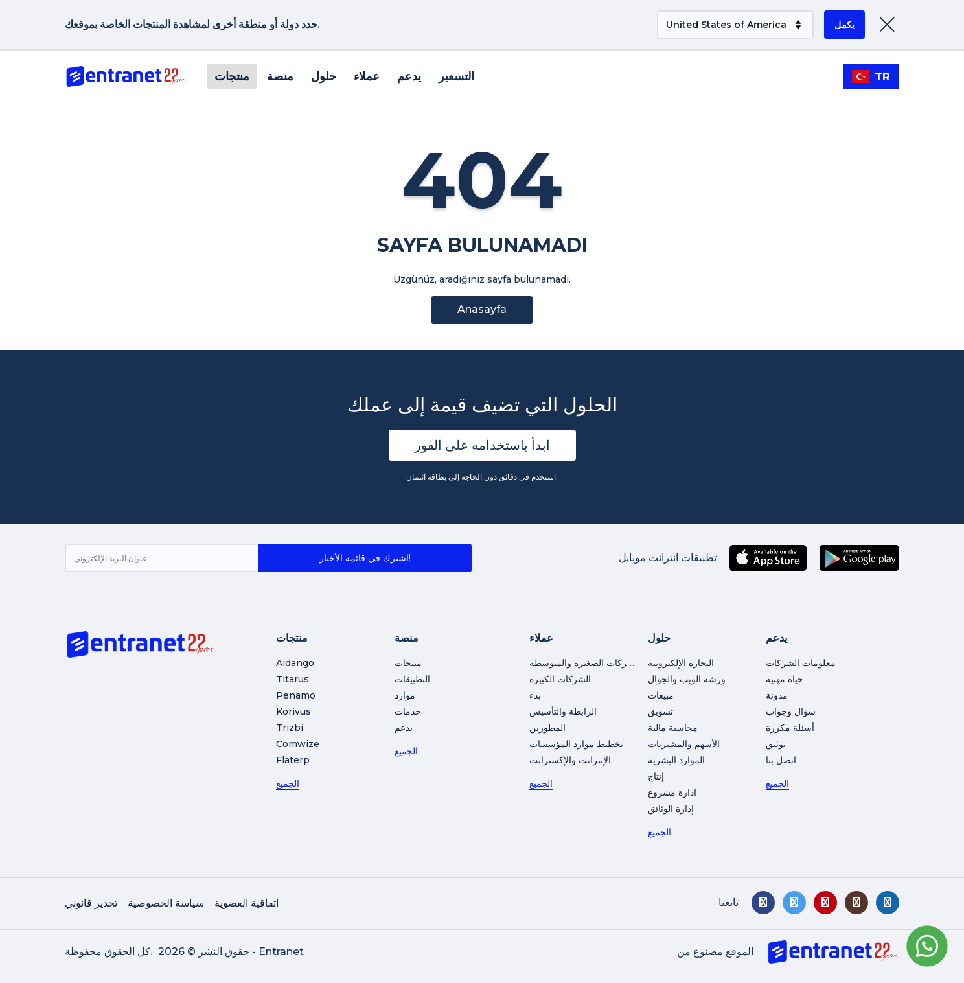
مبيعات (661, 695)
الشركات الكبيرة (560, 679)
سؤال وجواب (791, 711)
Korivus (293, 711)
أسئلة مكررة (790, 728)
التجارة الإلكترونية (681, 663)
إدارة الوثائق (671, 809)
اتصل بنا (781, 760)
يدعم (409, 76)
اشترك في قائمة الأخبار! (365, 558)
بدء (535, 695)
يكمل (844, 24)
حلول (323, 76)
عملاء (367, 76)
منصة (280, 76)
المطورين (547, 728)
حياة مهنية (784, 679)
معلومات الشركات (801, 663)
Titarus (292, 679)
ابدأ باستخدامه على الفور (482, 445)
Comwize (297, 744)
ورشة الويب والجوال (687, 679)
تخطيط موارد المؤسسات (576, 744)
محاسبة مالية (673, 728)
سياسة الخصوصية (166, 903)
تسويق (660, 711)
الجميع (287, 783)
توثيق (776, 744)
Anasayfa (482, 309)
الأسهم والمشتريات (684, 744)
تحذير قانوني (91, 903)
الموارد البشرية (676, 760)
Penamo (296, 695)
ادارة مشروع (672, 792)
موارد (405, 695)
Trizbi (289, 728)
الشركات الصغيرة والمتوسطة (584, 663)
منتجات (231, 76)
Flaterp (293, 760)
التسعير (456, 76)
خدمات (408, 711)
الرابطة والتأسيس (563, 711)
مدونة (777, 695)
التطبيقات (412, 679)
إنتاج (656, 776)
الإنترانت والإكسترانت (570, 760)
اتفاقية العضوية (246, 903)
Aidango (295, 663)
